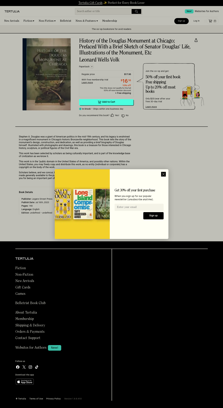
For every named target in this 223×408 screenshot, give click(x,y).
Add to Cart (106, 102)
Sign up (153, 216)
